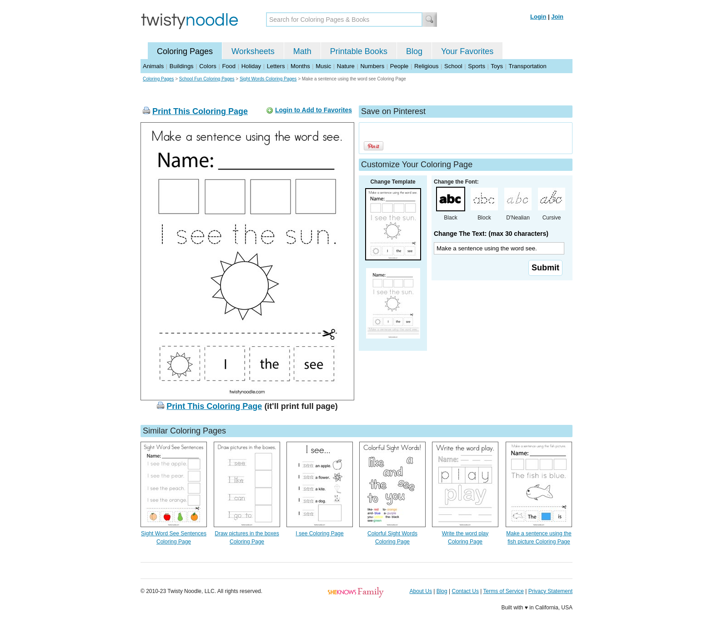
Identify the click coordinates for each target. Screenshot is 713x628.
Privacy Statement (550, 591)
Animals (153, 66)
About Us (421, 591)
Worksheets (253, 51)
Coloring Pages (185, 51)
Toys (497, 66)
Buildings (182, 66)
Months (300, 66)
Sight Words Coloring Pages (268, 78)
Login (538, 16)
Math (302, 51)
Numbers (372, 66)
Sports (476, 66)
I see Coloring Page (319, 533)
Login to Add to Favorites (313, 110)
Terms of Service (503, 591)
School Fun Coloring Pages (207, 78)
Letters (276, 66)
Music (323, 66)
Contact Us (465, 591)
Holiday (251, 66)
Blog (414, 51)
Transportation (527, 66)
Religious (426, 66)
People (399, 66)
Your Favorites (467, 51)
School (453, 66)
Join (557, 16)
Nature (346, 66)
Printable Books (358, 51)
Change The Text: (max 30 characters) (491, 233)
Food (229, 66)
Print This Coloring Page (200, 111)
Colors (207, 66)
